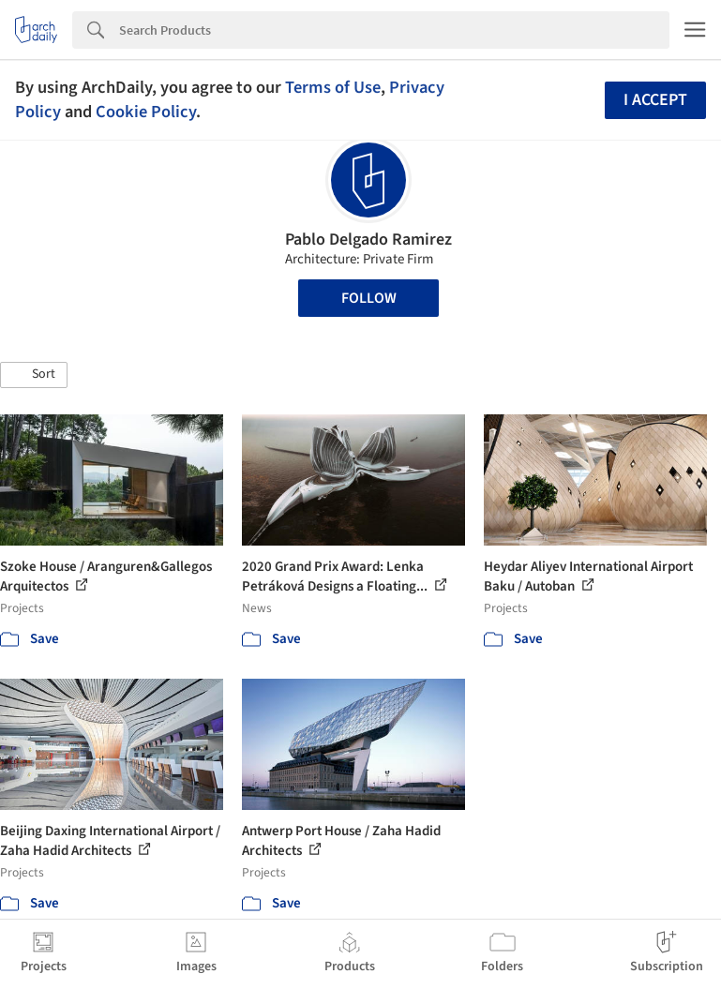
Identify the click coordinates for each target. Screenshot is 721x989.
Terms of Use (333, 87)
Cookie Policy (146, 111)
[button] (34, 375)
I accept (655, 100)
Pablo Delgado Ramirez (368, 239)
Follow (369, 298)
